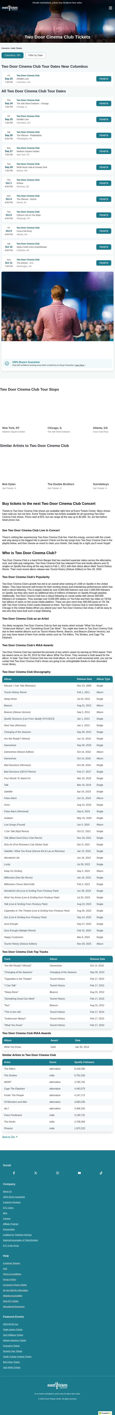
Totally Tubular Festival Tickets (17, 1356)
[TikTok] (101, 1173)
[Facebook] (14, 1173)
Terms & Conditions (12, 1274)
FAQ (5, 1268)
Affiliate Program (10, 1224)
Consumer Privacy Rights (15, 1285)
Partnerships (9, 1229)
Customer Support (11, 1263)
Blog (5, 1213)
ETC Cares (8, 1208)
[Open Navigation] (110, 8)
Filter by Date (35, 55)
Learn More (80, 365)
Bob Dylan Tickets (11, 1362)
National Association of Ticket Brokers (20, 1240)
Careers (6, 1218)
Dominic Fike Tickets (12, 1351)
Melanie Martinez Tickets (14, 1340)
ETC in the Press (11, 1245)
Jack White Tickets (11, 1367)
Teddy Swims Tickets (12, 1329)
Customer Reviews (12, 1202)
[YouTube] (79, 1173)
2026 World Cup (10, 1324)
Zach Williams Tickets (13, 1335)
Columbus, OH (12, 55)
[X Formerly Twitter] (36, 1173)
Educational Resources (14, 1306)
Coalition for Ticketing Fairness (17, 1235)
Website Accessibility (12, 1296)
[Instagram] (57, 1173)
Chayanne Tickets (11, 1346)
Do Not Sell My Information (15, 1290)
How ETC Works (10, 1301)
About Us (7, 1191)
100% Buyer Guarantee (14, 1197)
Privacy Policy (9, 1279)
